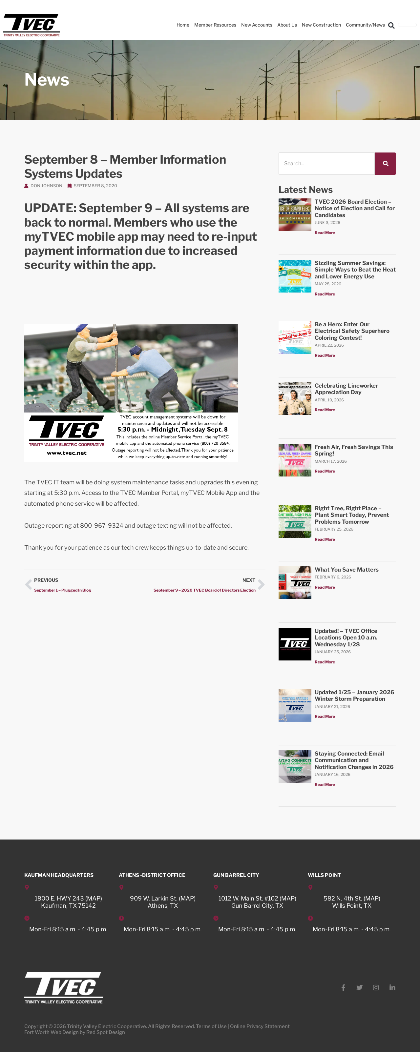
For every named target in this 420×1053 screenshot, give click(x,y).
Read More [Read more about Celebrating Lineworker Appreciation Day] (325, 409)
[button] (391, 25)
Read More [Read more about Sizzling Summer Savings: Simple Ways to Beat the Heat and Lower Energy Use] (325, 294)
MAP (93, 898)
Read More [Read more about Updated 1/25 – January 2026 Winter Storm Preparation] (325, 716)
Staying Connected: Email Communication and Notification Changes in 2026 (354, 760)
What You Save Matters (347, 569)
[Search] (385, 163)
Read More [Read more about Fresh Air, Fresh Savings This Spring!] (325, 471)
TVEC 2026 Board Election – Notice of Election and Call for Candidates (355, 208)
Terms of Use (211, 1028)
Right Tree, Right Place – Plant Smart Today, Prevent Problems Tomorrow (352, 515)
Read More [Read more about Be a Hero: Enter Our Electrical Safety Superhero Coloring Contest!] (325, 355)
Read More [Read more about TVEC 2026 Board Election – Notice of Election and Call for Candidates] (325, 232)
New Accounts (256, 25)
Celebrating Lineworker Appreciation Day (346, 388)
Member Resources (215, 25)
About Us (287, 25)
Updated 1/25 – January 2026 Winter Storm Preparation (354, 695)
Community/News (365, 25)
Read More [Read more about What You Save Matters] (325, 587)
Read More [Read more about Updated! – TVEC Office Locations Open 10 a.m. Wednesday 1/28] (325, 661)
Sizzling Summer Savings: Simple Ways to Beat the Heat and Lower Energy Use (355, 270)
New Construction (321, 25)
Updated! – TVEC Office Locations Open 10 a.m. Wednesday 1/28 (346, 638)
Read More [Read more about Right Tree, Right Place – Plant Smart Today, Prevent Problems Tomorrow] (325, 539)
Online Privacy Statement (260, 1028)
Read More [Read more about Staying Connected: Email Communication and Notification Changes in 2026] (325, 784)
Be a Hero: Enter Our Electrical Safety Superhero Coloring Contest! (352, 331)
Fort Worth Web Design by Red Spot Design (74, 1034)
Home (183, 25)
